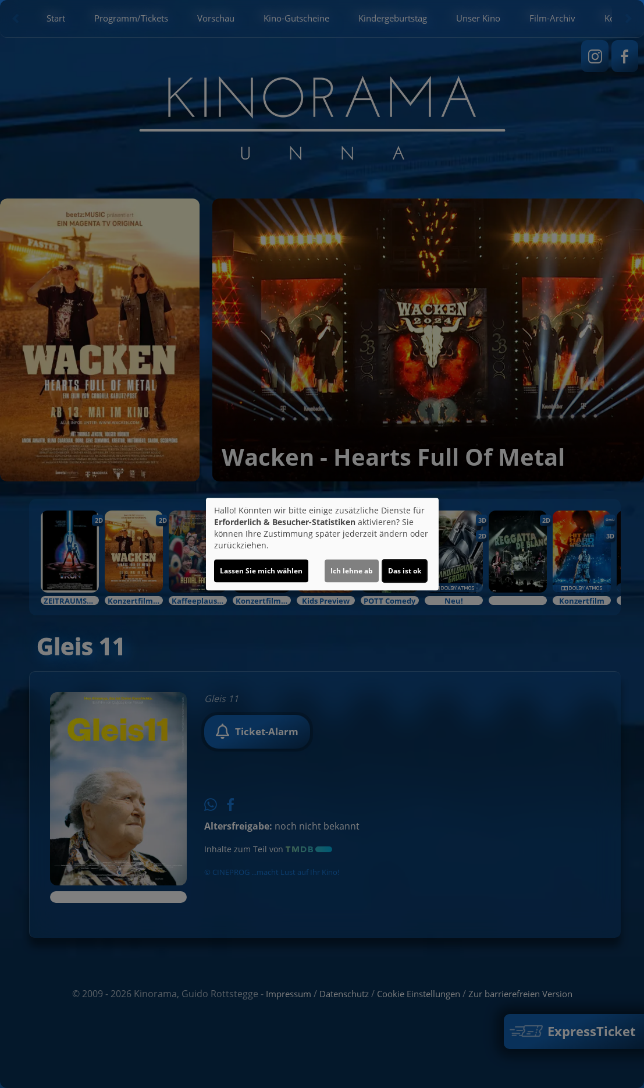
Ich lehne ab (351, 571)
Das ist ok (404, 571)
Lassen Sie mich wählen (261, 571)
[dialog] (322, 544)
